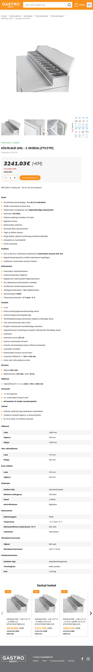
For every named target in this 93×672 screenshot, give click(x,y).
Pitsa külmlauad (41, 16)
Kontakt (71, 661)
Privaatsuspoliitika (57, 661)
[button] (46, 133)
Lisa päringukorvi (30, 178)
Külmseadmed (15, 16)
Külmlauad (28, 16)
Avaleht (36, 661)
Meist (44, 661)
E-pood (4, 16)
